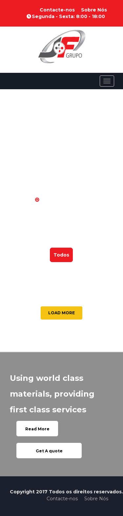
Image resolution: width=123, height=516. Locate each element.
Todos (61, 255)
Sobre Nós (94, 10)
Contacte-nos (57, 10)
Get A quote (49, 450)
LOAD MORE (61, 312)
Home (22, 200)
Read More (37, 428)
